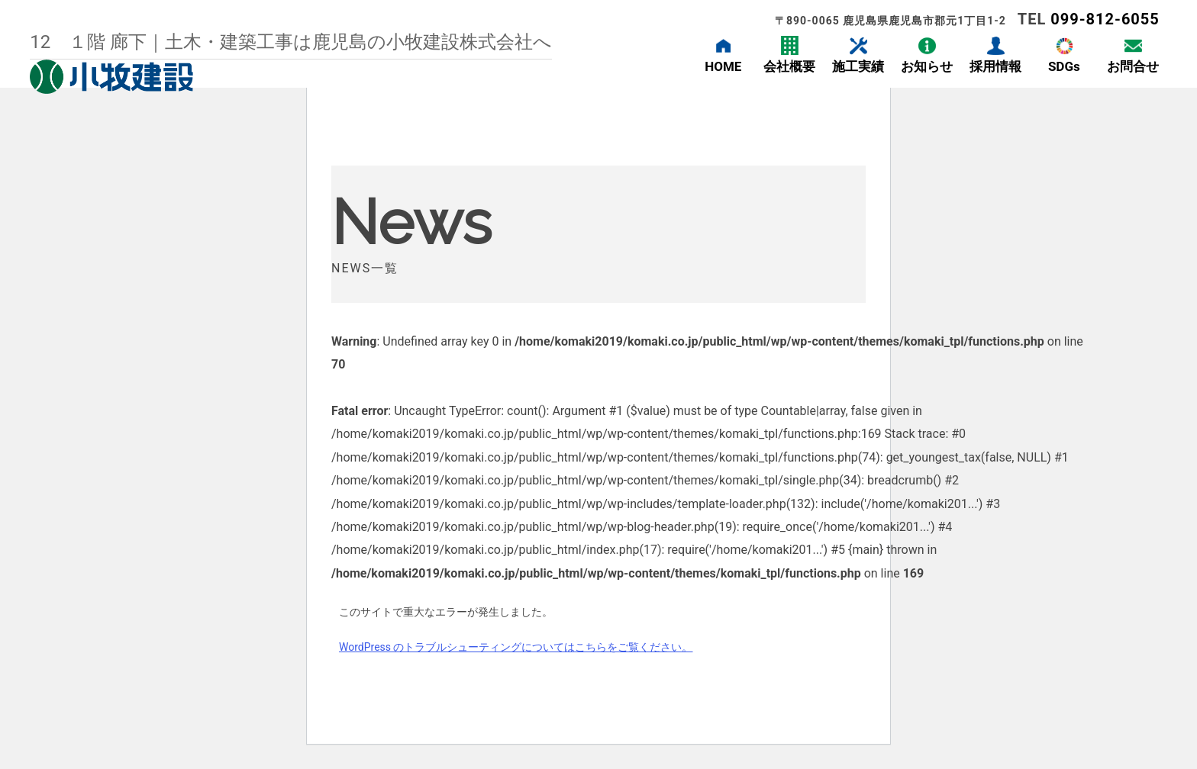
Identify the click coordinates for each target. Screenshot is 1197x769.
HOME (723, 66)
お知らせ (927, 66)
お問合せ (1133, 66)
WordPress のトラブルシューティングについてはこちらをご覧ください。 (516, 647)
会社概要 (789, 66)
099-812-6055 (1105, 19)
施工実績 (858, 66)
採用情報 (995, 66)
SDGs (1064, 66)
